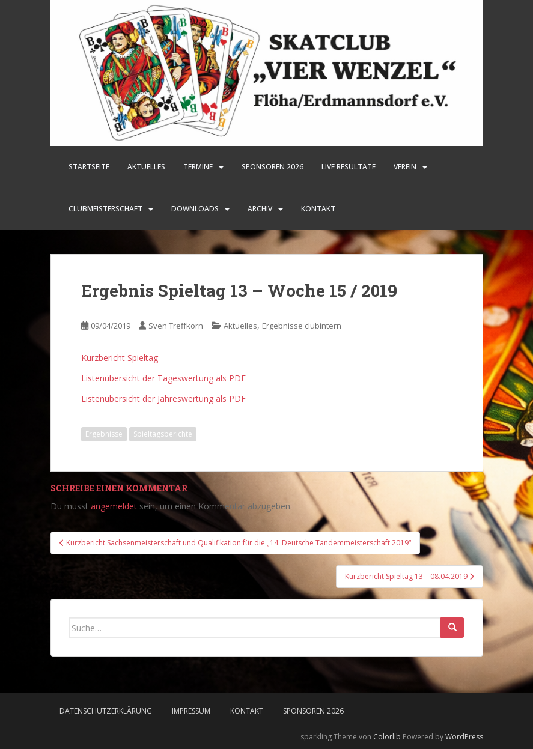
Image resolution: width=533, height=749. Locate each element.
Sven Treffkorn (175, 325)
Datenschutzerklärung (105, 711)
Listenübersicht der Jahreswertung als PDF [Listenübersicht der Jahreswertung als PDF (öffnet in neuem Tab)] (163, 398)
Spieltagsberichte (162, 434)
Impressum (191, 711)
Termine (198, 167)
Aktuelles (146, 167)
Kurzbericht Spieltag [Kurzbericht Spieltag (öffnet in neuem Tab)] (119, 357)
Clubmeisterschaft (105, 209)
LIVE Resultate (348, 167)
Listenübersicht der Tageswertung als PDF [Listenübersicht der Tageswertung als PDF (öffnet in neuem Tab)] (163, 378)
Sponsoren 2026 (313, 711)
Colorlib (387, 737)
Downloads (195, 209)
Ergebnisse (104, 434)
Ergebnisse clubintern (301, 325)
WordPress (464, 737)
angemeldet (114, 506)
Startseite (89, 167)
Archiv (260, 209)
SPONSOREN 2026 (272, 167)
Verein (405, 167)
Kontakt (318, 209)
